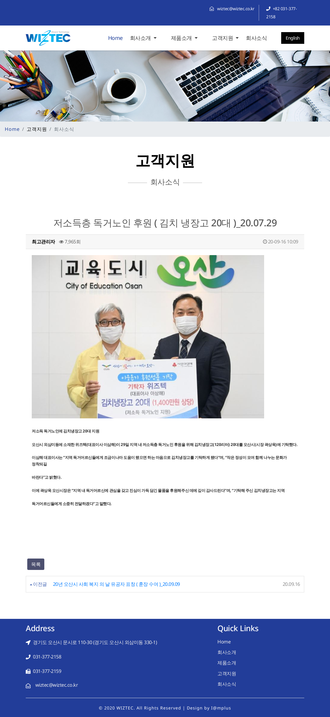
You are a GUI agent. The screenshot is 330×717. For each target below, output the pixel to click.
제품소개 (226, 662)
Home (115, 37)
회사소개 (226, 652)
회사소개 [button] (141, 37)
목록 (35, 564)
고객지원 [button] (223, 37)
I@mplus (221, 708)
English (293, 38)
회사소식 (256, 37)
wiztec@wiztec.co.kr (235, 8)
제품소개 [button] (182, 37)
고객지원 (226, 673)
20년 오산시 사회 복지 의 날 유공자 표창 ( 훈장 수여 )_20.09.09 (116, 584)
